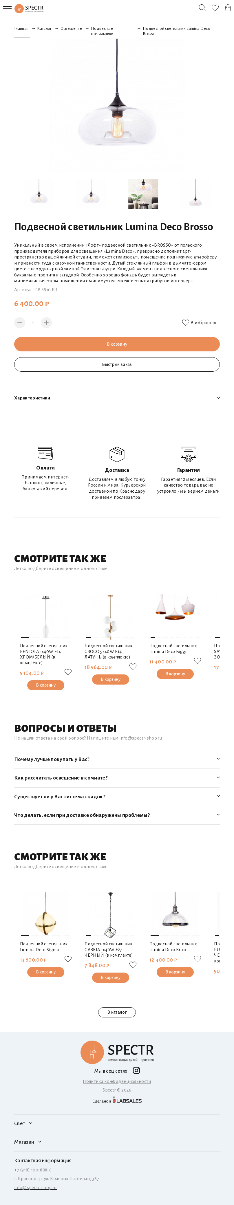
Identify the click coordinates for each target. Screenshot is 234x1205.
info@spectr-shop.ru (35, 1187)
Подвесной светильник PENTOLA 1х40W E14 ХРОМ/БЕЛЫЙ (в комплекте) (44, 654)
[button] (25, 637)
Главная (21, 28)
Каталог (44, 28)
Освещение (71, 28)
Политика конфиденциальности (117, 1081)
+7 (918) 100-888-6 (33, 1169)
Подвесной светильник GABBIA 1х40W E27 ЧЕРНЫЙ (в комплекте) (109, 950)
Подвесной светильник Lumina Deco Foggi (173, 648)
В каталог (117, 1012)
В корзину (117, 344)
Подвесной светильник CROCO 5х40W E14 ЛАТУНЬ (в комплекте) (108, 651)
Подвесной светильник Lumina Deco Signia (44, 947)
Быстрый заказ (117, 364)
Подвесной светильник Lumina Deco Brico (173, 947)
